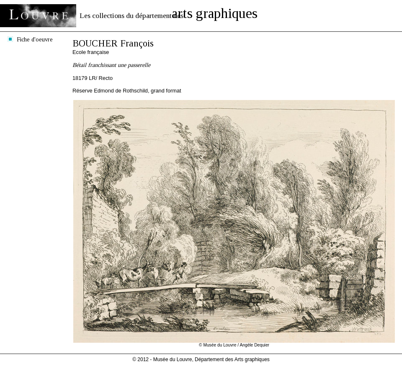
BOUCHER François (113, 43)
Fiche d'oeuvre (35, 39)
